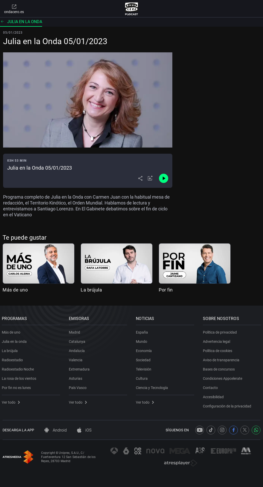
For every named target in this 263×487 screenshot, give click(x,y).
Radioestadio (13, 359)
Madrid (75, 331)
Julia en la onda (21, 21)
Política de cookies (218, 350)
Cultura (142, 377)
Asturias (76, 377)
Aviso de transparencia (222, 359)
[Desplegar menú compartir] (140, 178)
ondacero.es (14, 9)
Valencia (76, 359)
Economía (145, 350)
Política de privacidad (221, 331)
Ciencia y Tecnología (153, 387)
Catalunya (78, 340)
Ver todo (12, 401)
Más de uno (15, 290)
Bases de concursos (220, 368)
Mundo (142, 340)
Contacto (211, 387)
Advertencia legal (217, 340)
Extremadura (80, 368)
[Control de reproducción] (163, 178)
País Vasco (78, 387)
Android (55, 430)
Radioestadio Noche (19, 368)
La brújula (91, 290)
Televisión (144, 368)
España (143, 331)
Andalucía (78, 350)
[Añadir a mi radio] (150, 178)
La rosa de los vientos (20, 377)
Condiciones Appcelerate (223, 377)
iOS (84, 430)
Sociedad (144, 359)
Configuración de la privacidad (228, 405)
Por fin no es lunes (17, 387)
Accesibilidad (214, 396)
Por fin (166, 290)
